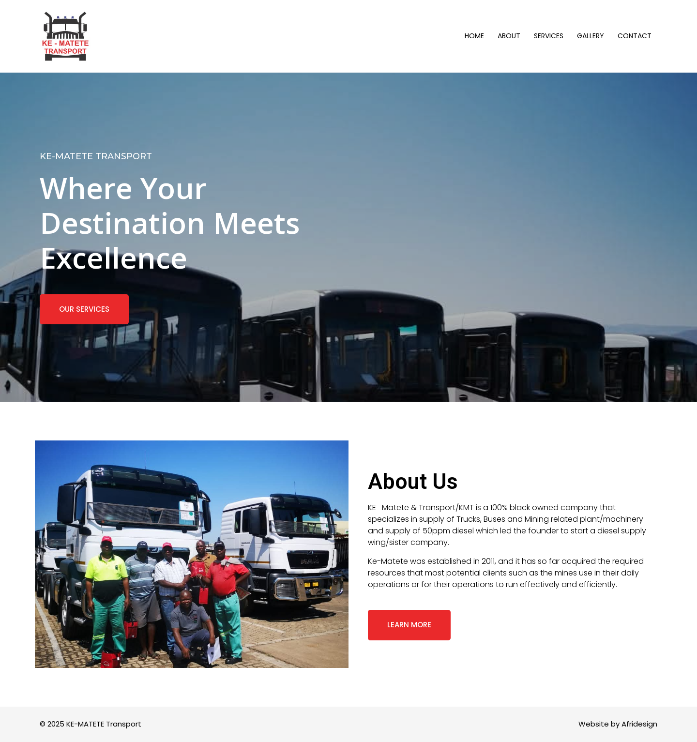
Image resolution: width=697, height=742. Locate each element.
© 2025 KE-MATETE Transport (90, 724)
